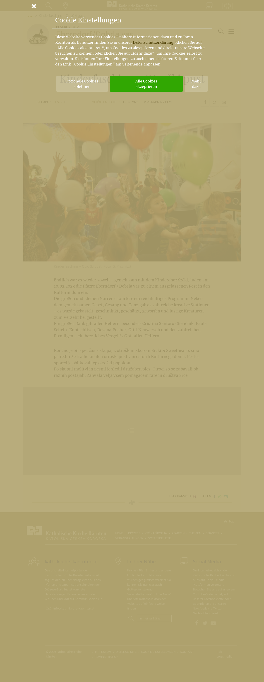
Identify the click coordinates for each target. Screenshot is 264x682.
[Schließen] (132, 6)
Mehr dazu (196, 84)
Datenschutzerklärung (153, 42)
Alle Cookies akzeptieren (146, 84)
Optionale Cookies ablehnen (82, 84)
